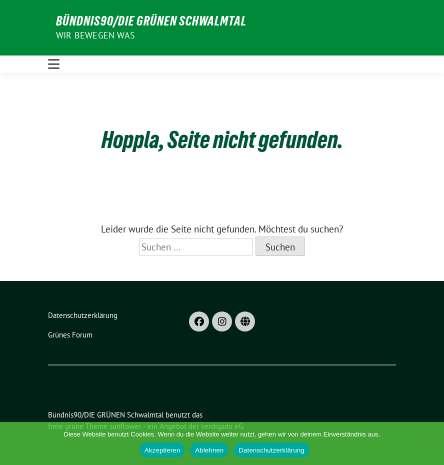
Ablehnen (209, 450)
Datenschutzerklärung (271, 450)
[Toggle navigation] (54, 64)
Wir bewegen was (95, 35)
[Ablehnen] (431, 443)
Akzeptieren (162, 450)
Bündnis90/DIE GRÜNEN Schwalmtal (151, 21)
